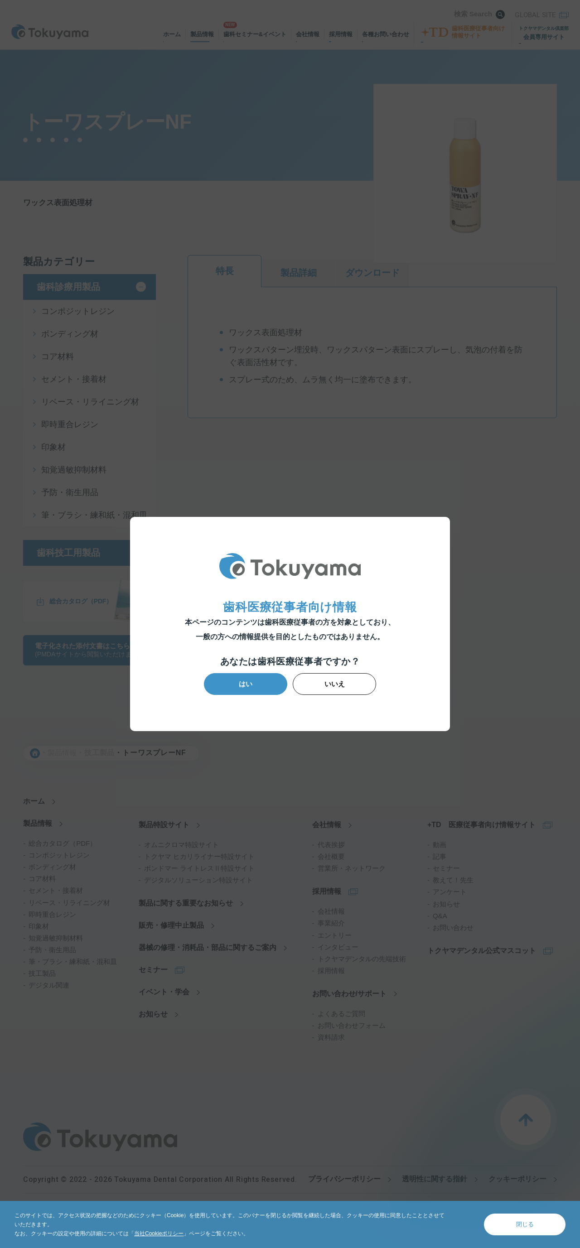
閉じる (525, 1224)
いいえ (334, 684)
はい (246, 684)
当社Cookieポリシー (159, 1233)
